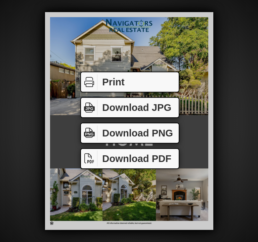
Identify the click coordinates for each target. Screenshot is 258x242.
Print (103, 82)
